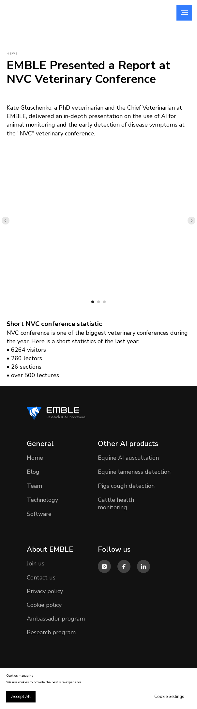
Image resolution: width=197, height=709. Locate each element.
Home (35, 458)
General (40, 444)
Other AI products (128, 444)
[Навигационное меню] (184, 12)
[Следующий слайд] (191, 220)
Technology (42, 500)
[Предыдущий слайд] (5, 220)
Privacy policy (45, 591)
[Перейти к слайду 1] (92, 302)
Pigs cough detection (126, 486)
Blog (33, 472)
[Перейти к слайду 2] (98, 302)
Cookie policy (44, 605)
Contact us (41, 577)
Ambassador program (56, 619)
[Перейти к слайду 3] (104, 302)
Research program (51, 632)
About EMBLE (50, 549)
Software (39, 514)
